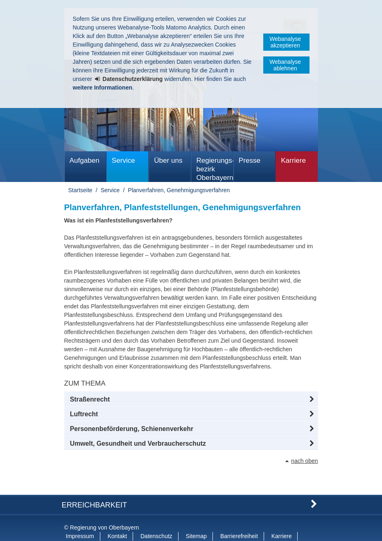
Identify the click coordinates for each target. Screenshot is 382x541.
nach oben (304, 461)
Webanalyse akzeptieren (285, 42)
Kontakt (117, 519)
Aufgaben (84, 160)
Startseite (80, 190)
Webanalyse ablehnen (285, 65)
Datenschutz (156, 519)
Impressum (80, 519)
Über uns (168, 160)
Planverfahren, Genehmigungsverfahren (179, 190)
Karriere (293, 160)
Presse (249, 160)
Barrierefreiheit (239, 519)
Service (123, 160)
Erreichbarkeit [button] (94, 488)
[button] (191, 399)
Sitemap (196, 519)
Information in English (93, 528)
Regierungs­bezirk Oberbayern (214, 169)
